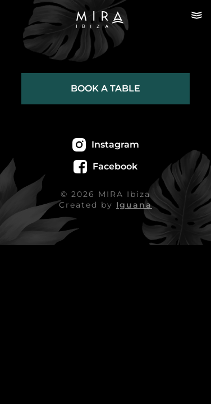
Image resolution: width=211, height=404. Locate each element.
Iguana (134, 205)
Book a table (105, 88)
